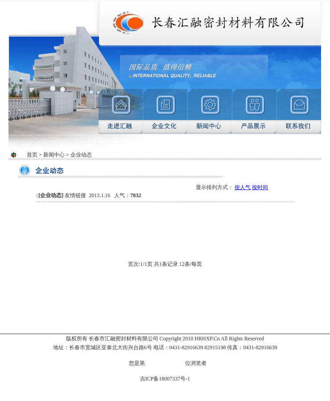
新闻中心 (54, 155)
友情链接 (75, 195)
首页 (32, 155)
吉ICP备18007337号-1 (165, 379)
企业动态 (51, 195)
